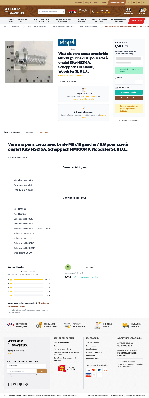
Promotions (136, 20)
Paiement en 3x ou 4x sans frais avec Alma (66, 353)
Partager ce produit (129, 120)
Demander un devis (129, 98)
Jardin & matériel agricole (99, 21)
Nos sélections (91, 349)
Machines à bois (10, 21)
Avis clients (44, 132)
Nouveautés (90, 355)
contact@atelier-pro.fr (83, 99)
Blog (104, 3)
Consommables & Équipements (63, 21)
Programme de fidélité (62, 349)
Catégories (16, 26)
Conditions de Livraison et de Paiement (65, 359)
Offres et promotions (94, 352)
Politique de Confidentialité (135, 396)
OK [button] (42, 371)
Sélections (78, 3)
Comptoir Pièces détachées (118, 21)
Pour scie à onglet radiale (89, 26)
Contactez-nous (117, 2)
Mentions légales (117, 396)
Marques (88, 3)
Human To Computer (70, 395)
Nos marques (91, 346)
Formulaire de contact (127, 354)
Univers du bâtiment (82, 21)
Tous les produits (92, 342)
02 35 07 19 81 (89, 96)
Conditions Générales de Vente (97, 396)
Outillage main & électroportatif (41, 21)
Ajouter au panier (129, 92)
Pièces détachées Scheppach (63, 26)
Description (30, 132)
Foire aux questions (61, 342)
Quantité (118, 77)
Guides (96, 3)
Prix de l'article (121, 42)
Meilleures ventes (92, 358)
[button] (129, 120)
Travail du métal (23, 21)
